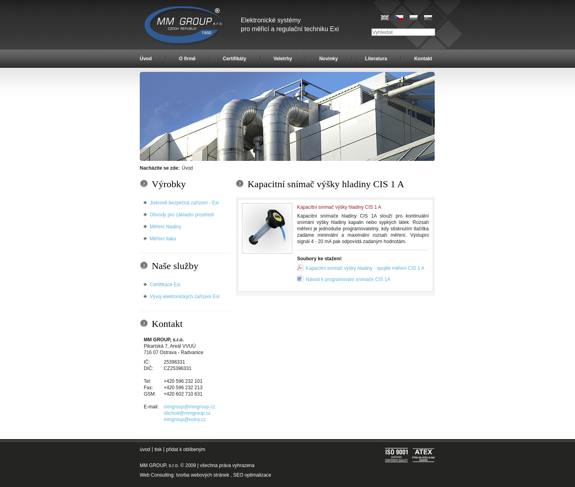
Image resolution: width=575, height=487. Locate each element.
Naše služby (175, 266)
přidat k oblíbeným (185, 449)
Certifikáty (234, 58)
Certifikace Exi (165, 284)
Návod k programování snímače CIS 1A (348, 279)
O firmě (187, 58)
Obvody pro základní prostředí (182, 215)
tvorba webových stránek (202, 475)
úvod (145, 449)
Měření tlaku (163, 239)
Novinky (328, 58)
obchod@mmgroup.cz (187, 413)
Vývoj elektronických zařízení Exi (185, 296)
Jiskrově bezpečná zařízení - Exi (184, 203)
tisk (158, 449)
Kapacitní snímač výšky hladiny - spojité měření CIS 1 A (365, 268)
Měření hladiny (165, 227)
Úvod (146, 58)
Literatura (376, 58)
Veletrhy (283, 58)
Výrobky (169, 184)
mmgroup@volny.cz (185, 419)
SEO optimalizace (252, 475)
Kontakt (423, 58)
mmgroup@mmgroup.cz (189, 407)
